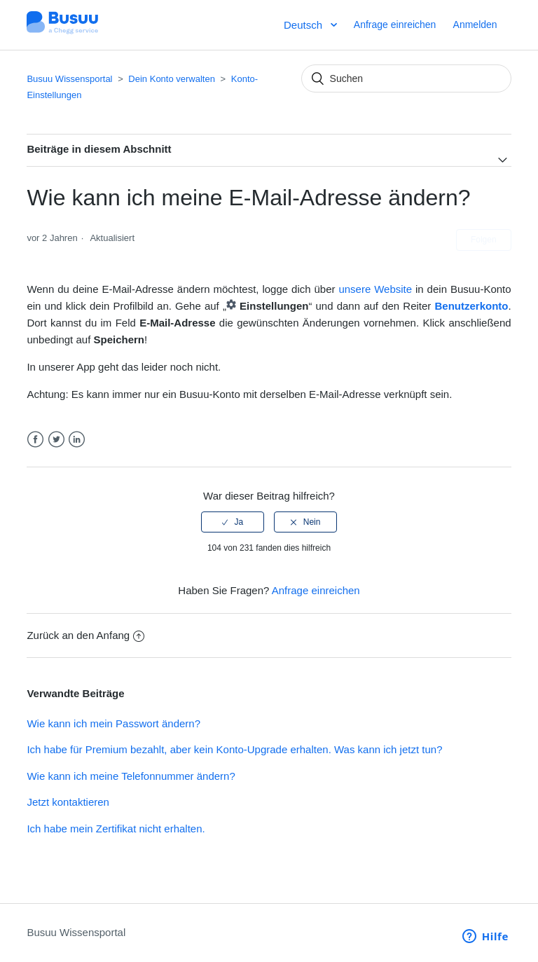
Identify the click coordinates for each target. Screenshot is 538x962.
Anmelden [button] (475, 24)
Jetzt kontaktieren (68, 802)
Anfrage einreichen (395, 24)
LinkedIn (76, 439)
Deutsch (304, 25)
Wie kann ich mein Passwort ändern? (113, 723)
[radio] (232, 521)
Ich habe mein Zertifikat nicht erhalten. (116, 828)
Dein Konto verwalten (171, 79)
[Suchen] (406, 78)
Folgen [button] (484, 240)
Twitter (56, 439)
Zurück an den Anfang (85, 635)
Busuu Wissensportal (69, 79)
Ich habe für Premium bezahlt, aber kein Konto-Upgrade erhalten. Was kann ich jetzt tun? (234, 749)
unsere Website (375, 289)
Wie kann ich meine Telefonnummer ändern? (131, 776)
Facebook (35, 439)
